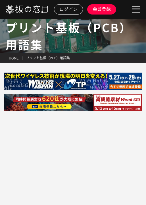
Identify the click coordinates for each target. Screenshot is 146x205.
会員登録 (102, 8)
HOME (13, 58)
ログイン (68, 8)
